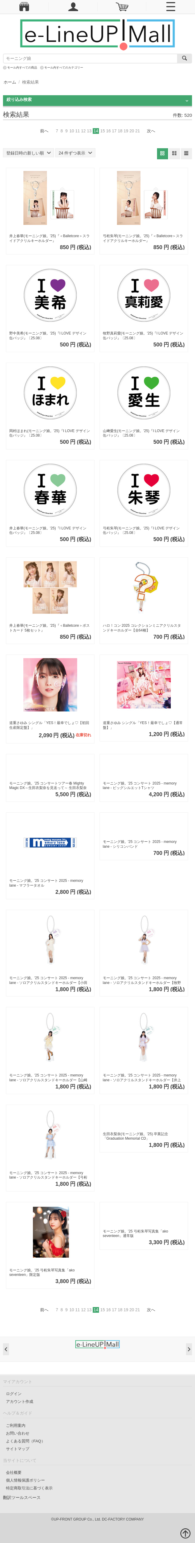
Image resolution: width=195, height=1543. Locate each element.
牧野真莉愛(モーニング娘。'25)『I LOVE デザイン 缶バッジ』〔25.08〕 (143, 335)
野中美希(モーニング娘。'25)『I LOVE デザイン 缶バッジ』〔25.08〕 (47, 335)
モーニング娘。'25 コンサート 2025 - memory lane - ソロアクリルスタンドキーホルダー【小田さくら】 (48, 980)
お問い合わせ (17, 1433)
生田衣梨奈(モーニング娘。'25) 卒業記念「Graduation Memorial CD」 (135, 1136)
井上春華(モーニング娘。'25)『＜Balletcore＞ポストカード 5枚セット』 (49, 627)
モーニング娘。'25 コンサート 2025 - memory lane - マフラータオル (46, 883)
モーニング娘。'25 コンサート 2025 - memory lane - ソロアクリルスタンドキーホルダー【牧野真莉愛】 (142, 980)
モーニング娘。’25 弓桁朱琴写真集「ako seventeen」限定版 (42, 1272)
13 (89, 130)
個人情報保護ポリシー (25, 1480)
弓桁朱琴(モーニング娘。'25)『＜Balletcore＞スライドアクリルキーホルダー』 (143, 238)
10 (71, 130)
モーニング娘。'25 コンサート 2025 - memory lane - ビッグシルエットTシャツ (140, 785)
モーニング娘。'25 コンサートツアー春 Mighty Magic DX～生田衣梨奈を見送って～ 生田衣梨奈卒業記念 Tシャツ (48, 786)
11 (77, 130)
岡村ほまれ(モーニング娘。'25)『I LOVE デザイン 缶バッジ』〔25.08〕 (49, 433)
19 (126, 130)
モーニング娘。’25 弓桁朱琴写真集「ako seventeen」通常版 (135, 1233)
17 (114, 130)
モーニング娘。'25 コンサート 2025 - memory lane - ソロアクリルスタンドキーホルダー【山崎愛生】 (48, 1077)
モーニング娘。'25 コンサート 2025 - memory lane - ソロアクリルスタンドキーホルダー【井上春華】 (142, 1077)
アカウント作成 (19, 1401)
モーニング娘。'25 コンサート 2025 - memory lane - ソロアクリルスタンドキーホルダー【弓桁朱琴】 (48, 1175)
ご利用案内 (15, 1425)
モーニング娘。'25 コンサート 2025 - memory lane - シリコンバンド (140, 844)
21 (137, 130)
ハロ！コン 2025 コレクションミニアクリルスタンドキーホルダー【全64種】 (142, 627)
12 (83, 130)
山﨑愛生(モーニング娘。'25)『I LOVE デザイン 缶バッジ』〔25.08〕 (141, 433)
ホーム (10, 82)
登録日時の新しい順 (28, 153)
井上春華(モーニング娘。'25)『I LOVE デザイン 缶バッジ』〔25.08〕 (47, 530)
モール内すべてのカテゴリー (63, 67)
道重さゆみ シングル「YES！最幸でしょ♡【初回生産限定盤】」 (49, 725)
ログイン (14, 1393)
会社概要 (14, 1472)
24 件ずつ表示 (75, 153)
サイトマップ (17, 1449)
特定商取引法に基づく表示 (29, 1488)
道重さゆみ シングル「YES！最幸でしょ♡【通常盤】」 (143, 725)
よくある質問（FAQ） (25, 1441)
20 (132, 130)
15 (102, 130)
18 (120, 130)
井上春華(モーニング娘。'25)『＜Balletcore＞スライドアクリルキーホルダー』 (49, 238)
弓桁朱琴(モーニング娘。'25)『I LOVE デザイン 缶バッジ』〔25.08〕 (141, 530)
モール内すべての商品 (22, 67)
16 (108, 130)
